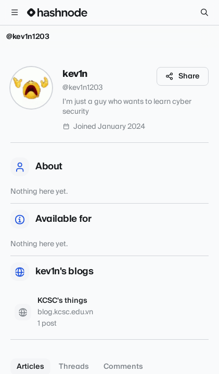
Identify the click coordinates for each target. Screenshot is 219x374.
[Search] (204, 12)
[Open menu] (14, 12)
